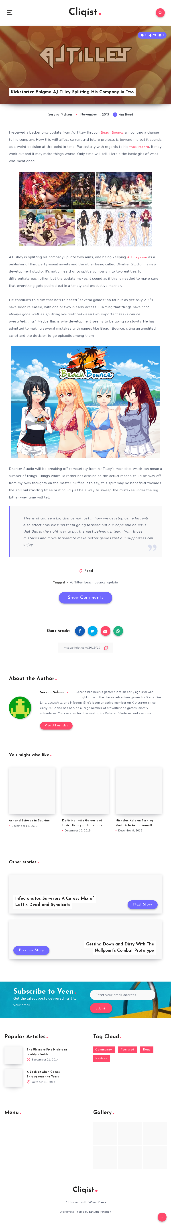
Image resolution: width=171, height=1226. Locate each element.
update (113, 584)
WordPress (97, 1205)
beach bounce (95, 584)
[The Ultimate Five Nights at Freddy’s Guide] (13, 1058)
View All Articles (55, 728)
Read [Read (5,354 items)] (147, 1052)
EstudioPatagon (100, 1214)
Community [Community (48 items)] (103, 1052)
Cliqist (84, 13)
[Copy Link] (85, 649)
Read (88, 572)
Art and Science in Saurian (29, 823)
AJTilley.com (137, 258)
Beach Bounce (113, 134)
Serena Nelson (52, 694)
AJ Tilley (76, 584)
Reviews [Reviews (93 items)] (101, 1061)
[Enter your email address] (122, 997)
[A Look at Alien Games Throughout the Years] (13, 1080)
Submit (101, 1011)
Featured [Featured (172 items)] (127, 1052)
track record (139, 148)
